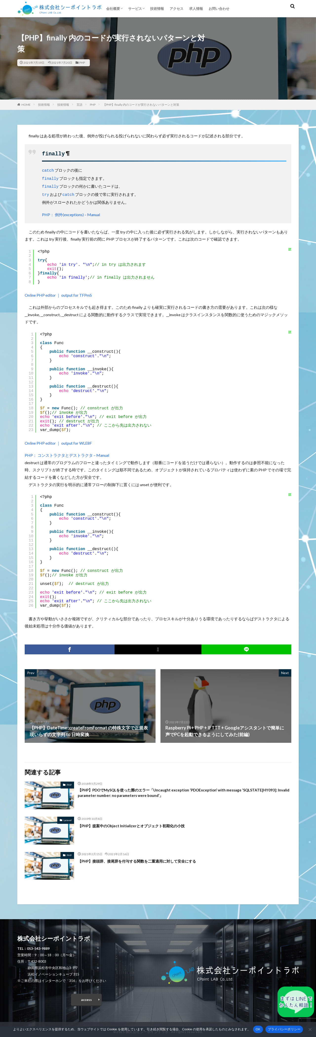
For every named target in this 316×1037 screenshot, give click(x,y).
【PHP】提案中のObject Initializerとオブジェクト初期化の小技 (141, 823)
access (86, 998)
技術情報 (157, 8)
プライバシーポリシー (284, 1029)
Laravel (67, 817)
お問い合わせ (219, 8)
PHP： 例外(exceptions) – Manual (71, 211)
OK (258, 1029)
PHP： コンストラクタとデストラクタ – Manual (67, 452)
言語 (79, 104)
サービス (135, 8)
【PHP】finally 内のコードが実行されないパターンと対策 (141, 104)
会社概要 (113, 8)
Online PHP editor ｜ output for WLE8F (58, 440)
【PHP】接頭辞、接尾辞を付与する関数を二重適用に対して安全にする (149, 858)
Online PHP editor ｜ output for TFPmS (58, 292)
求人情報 (196, 8)
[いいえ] (309, 1029)
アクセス (176, 8)
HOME (26, 104)
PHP (82, 62)
